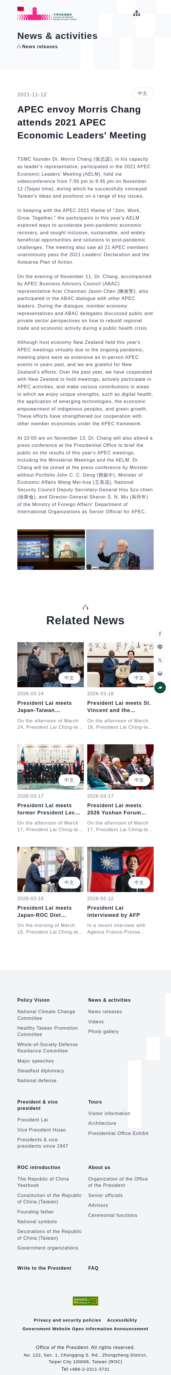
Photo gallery (103, 1028)
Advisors (98, 1196)
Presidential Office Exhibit (118, 1127)
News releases (105, 1009)
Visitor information (109, 1107)
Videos (96, 1018)
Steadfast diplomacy (40, 1067)
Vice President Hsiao (41, 1124)
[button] (159, 687)
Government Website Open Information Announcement (85, 1319)
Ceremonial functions (112, 1206)
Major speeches (35, 1058)
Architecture (102, 1117)
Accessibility (124, 1310)
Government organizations (48, 1239)
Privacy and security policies (67, 1310)
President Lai (32, 1114)
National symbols (37, 1213)
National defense (37, 1078)
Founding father (35, 1203)
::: (4, 3)
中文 (143, 93)
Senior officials (105, 1187)
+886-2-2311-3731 (89, 1359)
